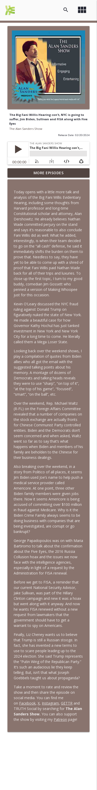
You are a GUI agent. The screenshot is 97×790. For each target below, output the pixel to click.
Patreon (60, 719)
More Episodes (49, 172)
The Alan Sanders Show (25, 129)
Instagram (50, 703)
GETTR (66, 703)
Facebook (27, 703)
